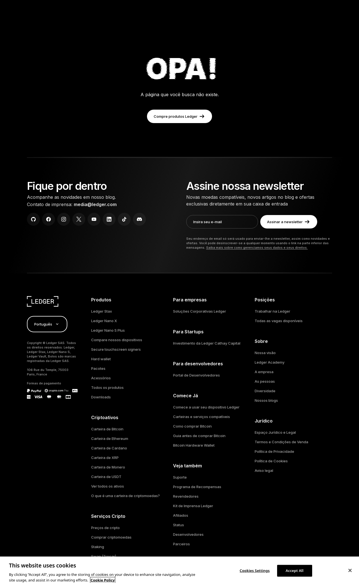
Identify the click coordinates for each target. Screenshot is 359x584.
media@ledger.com (95, 204)
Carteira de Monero (108, 467)
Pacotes (98, 368)
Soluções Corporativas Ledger (199, 311)
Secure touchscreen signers (116, 349)
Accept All (294, 573)
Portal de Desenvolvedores (196, 375)
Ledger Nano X (104, 320)
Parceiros (181, 544)
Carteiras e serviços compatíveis (201, 416)
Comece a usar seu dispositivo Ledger (206, 407)
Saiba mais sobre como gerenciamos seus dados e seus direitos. (257, 248)
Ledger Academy (269, 362)
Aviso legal (264, 470)
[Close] (350, 573)
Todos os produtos (107, 387)
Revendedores (186, 496)
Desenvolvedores (188, 534)
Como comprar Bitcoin (192, 426)
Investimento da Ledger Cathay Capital (206, 343)
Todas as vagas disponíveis (279, 320)
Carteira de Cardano (109, 448)
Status (178, 525)
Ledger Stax (101, 311)
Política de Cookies (271, 461)
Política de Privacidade (274, 451)
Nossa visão (265, 352)
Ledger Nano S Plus (108, 330)
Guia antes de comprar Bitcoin (199, 435)
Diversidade (265, 391)
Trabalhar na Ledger (272, 311)
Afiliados (180, 515)
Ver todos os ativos (107, 486)
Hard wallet (101, 359)
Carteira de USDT (106, 476)
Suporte (180, 477)
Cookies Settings (255, 573)
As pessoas (265, 381)
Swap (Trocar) (103, 556)
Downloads (101, 397)
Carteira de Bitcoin (107, 429)
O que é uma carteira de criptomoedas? (125, 495)
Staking (97, 546)
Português (47, 324)
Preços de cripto (105, 527)
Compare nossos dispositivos (116, 340)
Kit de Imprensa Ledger (193, 506)
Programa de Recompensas (197, 486)
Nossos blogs (266, 400)
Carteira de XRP (105, 457)
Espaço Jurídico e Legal (275, 432)
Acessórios (101, 378)
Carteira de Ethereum (109, 438)
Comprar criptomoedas (111, 537)
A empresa (264, 372)
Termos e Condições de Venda (281, 442)
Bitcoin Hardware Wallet (194, 445)
